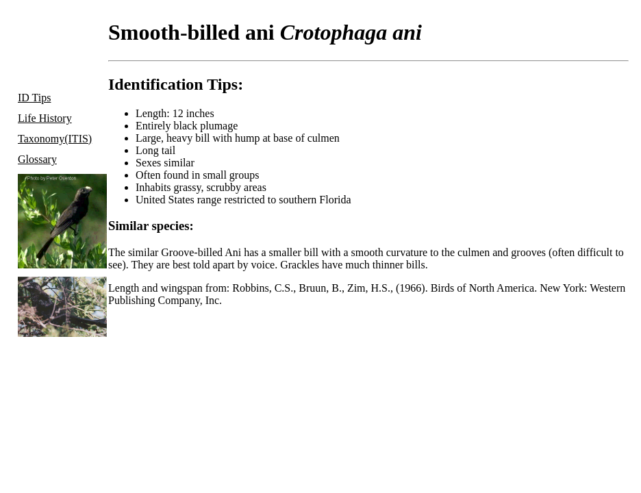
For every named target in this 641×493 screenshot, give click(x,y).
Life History (45, 118)
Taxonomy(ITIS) (55, 138)
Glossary (37, 159)
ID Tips (34, 97)
